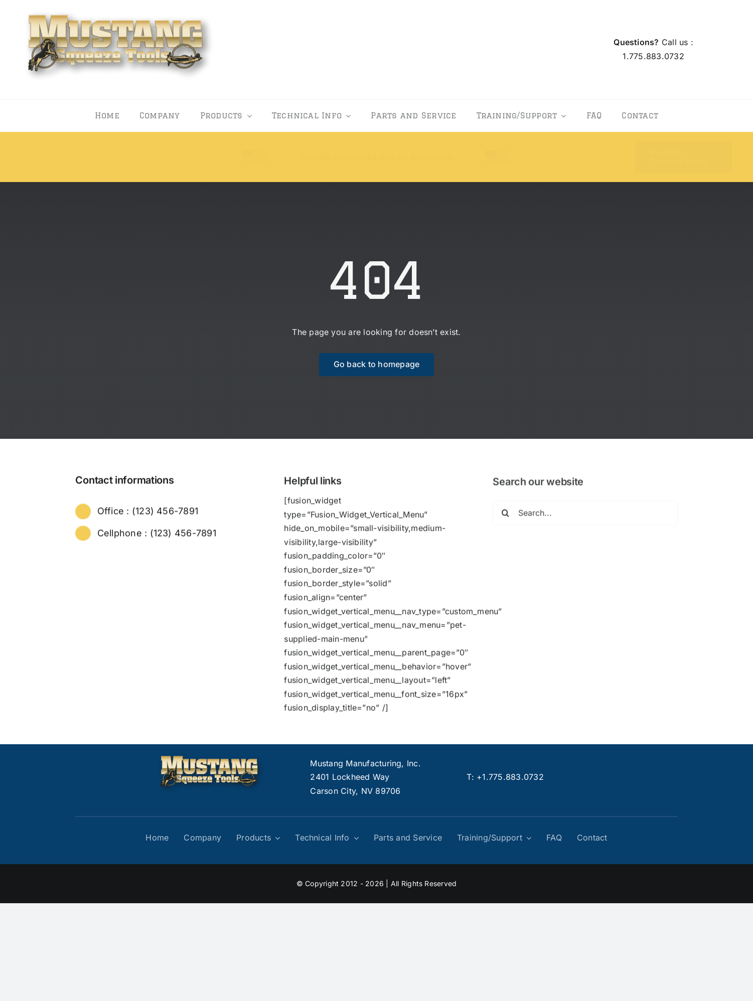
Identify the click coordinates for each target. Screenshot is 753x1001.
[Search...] (585, 516)
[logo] (119, 7)
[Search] (505, 516)
